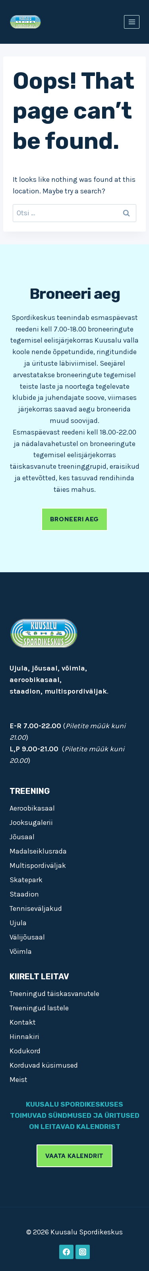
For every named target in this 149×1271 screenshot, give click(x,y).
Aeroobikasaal (32, 808)
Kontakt (23, 1022)
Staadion (24, 894)
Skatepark (26, 879)
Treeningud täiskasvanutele (54, 993)
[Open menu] (131, 21)
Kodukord (25, 1051)
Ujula (18, 922)
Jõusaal (22, 836)
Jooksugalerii (31, 822)
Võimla (21, 951)
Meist (18, 1079)
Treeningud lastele (39, 1008)
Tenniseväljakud (36, 908)
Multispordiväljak (38, 865)
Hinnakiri (24, 1036)
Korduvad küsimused (44, 1065)
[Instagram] (82, 1252)
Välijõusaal (27, 937)
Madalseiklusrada (38, 851)
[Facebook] (66, 1252)
